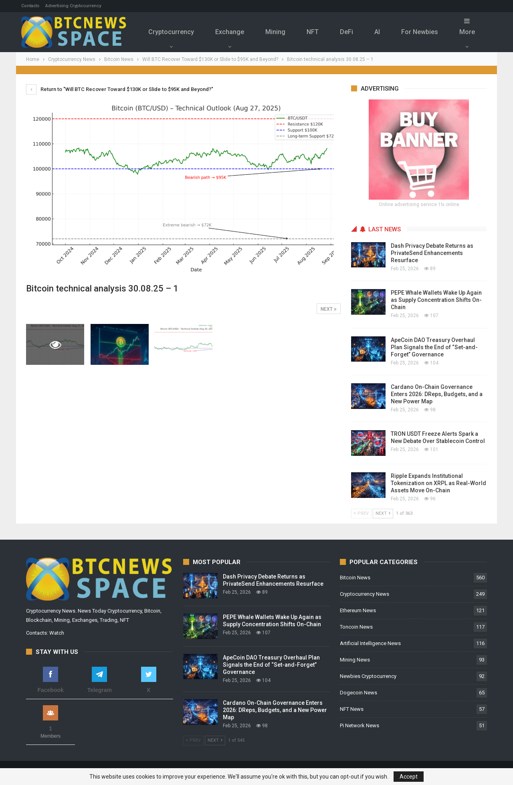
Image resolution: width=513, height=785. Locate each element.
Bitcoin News (355, 578)
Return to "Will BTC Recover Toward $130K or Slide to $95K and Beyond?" (119, 89)
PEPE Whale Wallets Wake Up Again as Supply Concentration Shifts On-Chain (436, 299)
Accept (409, 776)
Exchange (229, 32)
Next (329, 309)
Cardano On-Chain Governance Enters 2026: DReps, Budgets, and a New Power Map (437, 394)
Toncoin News (356, 627)
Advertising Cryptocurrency (73, 5)
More (467, 27)
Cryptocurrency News (364, 594)
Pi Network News (359, 725)
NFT (313, 32)
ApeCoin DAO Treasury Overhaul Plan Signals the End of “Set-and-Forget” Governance (434, 347)
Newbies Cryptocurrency (368, 676)
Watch (56, 633)
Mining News (355, 660)
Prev (361, 513)
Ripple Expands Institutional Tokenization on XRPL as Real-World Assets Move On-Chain (438, 483)
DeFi (346, 32)
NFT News (352, 709)
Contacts (30, 5)
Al (377, 32)
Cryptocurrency (171, 32)
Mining (275, 32)
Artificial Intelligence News (370, 643)
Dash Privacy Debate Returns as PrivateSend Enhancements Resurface (432, 253)
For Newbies (419, 32)
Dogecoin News (358, 693)
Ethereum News (358, 610)
